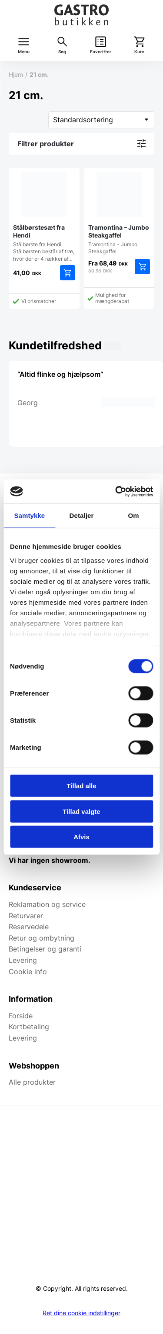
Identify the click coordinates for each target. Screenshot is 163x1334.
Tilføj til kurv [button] (67, 272)
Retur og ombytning (41, 938)
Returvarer (26, 915)
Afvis (81, 837)
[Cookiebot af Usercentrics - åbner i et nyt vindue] (116, 491)
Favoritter (100, 51)
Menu (24, 51)
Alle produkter (32, 1082)
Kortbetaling (29, 1026)
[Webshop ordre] (101, 119)
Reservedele (29, 926)
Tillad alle (81, 785)
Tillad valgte (81, 811)
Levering (23, 960)
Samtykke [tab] (29, 515)
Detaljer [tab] (82, 515)
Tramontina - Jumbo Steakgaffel (119, 213)
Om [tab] (133, 515)
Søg (62, 51)
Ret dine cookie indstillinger (81, 1313)
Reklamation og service (47, 904)
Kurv (139, 51)
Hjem (16, 74)
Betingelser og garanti (45, 948)
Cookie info (28, 971)
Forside (21, 1015)
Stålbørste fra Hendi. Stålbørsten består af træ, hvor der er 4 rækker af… (44, 217)
